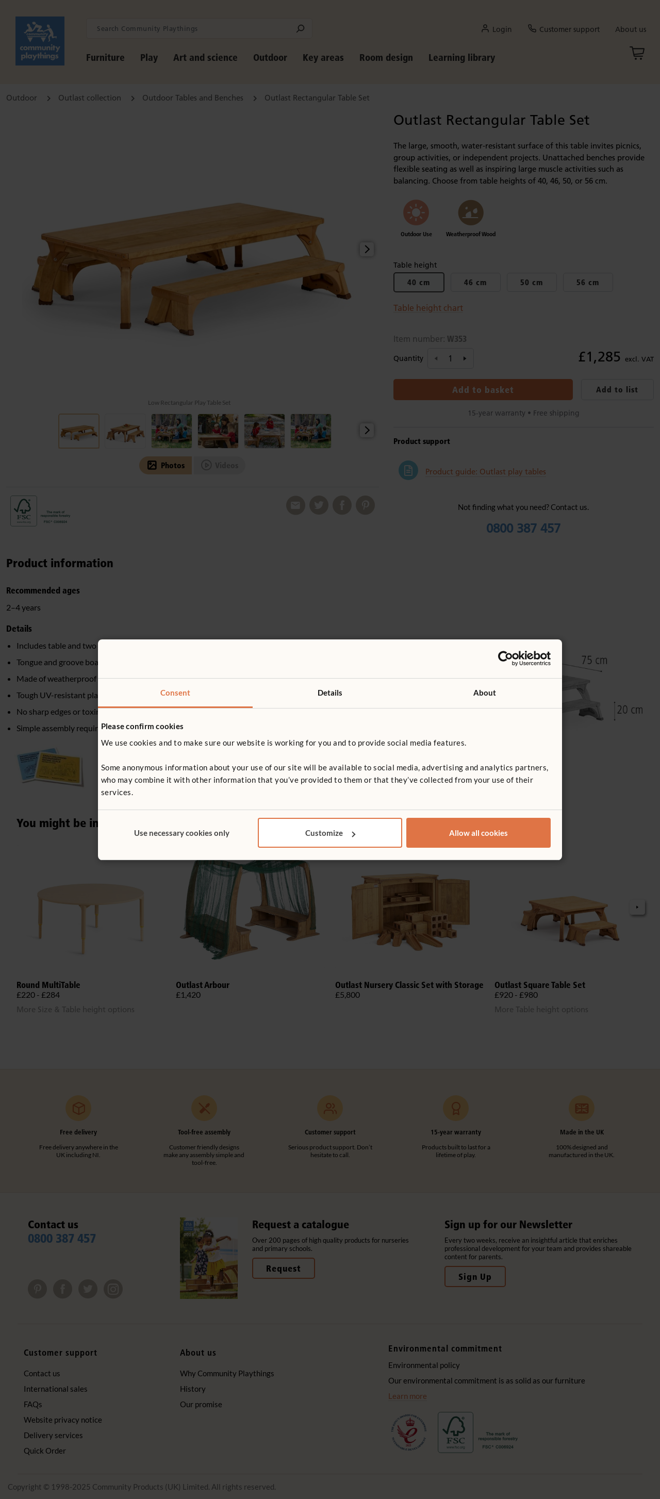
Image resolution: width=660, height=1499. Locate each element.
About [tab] (485, 692)
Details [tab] (330, 692)
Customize (330, 832)
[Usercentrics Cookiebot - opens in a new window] (505, 658)
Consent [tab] (175, 692)
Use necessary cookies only (181, 832)
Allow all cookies (478, 832)
